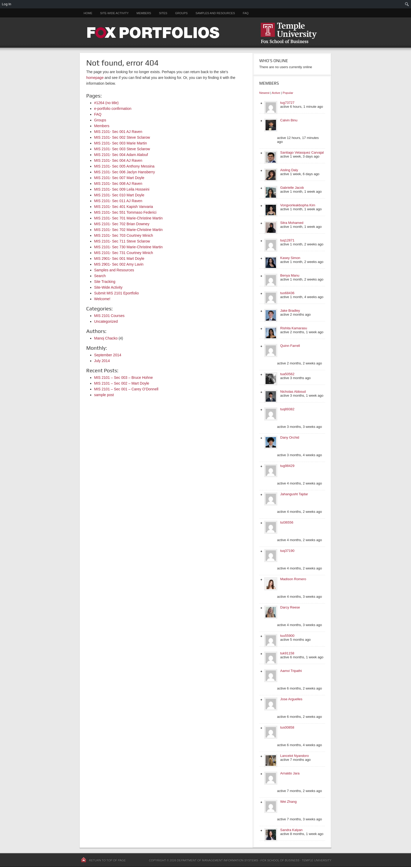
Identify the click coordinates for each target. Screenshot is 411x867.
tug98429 (287, 466)
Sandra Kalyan (291, 830)
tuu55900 (287, 636)
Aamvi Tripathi (291, 671)
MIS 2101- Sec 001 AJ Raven (118, 132)
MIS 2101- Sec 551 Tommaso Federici (125, 212)
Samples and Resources (215, 13)
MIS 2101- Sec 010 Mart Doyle (119, 195)
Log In (6, 4)
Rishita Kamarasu (293, 328)
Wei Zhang (288, 802)
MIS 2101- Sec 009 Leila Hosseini (121, 189)
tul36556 (286, 522)
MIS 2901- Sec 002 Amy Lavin (118, 264)
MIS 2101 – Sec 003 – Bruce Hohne (123, 377)
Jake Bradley (290, 311)
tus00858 (287, 727)
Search (100, 276)
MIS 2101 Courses (109, 316)
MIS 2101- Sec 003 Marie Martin (120, 143)
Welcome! (102, 299)
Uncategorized (106, 321)
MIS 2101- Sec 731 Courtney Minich (123, 253)
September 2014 (107, 355)
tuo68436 (287, 293)
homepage (95, 78)
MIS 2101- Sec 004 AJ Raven (118, 160)
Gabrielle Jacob (292, 188)
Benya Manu (289, 275)
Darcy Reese (290, 607)
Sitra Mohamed (291, 223)
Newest (264, 92)
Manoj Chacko (106, 338)
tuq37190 (287, 551)
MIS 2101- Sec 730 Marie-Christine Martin (128, 247)
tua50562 (287, 374)
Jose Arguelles (291, 699)
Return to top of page (107, 860)
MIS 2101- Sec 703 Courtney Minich (123, 235)
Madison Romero (293, 579)
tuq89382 (287, 409)
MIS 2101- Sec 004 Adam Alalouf (121, 155)
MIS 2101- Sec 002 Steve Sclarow (122, 137)
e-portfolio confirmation (112, 108)
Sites (163, 13)
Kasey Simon (290, 258)
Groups (181, 13)
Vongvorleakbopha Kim (297, 205)
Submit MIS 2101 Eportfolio (116, 293)
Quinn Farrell (290, 346)
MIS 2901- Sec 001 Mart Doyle (119, 258)
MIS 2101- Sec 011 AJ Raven (118, 201)
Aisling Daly (289, 170)
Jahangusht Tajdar (294, 494)
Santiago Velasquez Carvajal (302, 152)
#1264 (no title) (106, 103)
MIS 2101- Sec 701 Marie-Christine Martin (128, 218)
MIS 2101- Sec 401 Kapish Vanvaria (123, 206)
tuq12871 (287, 240)
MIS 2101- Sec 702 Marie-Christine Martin (128, 230)
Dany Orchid (289, 437)
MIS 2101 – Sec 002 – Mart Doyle (121, 383)
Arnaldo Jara (290, 773)
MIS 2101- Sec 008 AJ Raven (118, 183)
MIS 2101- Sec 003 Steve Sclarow (122, 149)
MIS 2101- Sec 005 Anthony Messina (124, 166)
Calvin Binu (289, 120)
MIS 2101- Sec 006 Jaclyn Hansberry (124, 172)
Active (276, 92)
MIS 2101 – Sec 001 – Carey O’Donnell (126, 389)
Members (144, 13)
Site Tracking (104, 281)
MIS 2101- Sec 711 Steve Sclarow (122, 241)
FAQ (245, 13)
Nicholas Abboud (293, 392)
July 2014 (102, 361)
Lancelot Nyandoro (294, 756)
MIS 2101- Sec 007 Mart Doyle (119, 178)
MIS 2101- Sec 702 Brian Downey (121, 224)
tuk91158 (287, 653)
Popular (288, 92)
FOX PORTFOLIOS (205, 33)
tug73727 (287, 103)
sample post (104, 395)
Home (88, 13)
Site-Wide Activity (114, 13)
